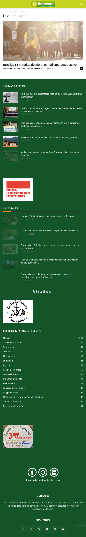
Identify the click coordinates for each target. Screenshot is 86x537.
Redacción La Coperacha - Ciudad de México (22, 68)
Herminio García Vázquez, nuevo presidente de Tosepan (47, 216)
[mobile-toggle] (5, 4)
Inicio (5, 11)
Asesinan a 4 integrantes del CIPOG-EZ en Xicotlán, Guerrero (50, 137)
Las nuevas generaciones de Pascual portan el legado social (49, 230)
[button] (82, 4)
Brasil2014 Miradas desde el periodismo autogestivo (40, 64)
